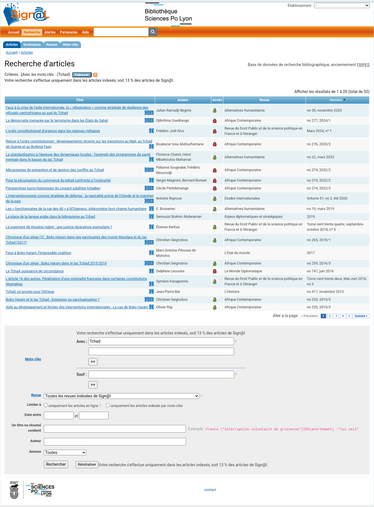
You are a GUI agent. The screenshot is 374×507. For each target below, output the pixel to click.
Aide (85, 32)
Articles (12, 45)
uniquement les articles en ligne (73, 406)
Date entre (32, 415)
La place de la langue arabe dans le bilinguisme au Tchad (50, 216)
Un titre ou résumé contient (26, 428)
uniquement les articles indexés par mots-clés (147, 406)
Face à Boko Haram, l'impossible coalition (38, 253)
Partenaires (69, 32)
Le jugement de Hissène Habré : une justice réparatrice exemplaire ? (59, 227)
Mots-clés (70, 45)
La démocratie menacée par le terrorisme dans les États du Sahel (57, 120)
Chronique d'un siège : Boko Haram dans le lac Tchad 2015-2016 (56, 263)
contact (210, 490)
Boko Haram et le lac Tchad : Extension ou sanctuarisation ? (53, 299)
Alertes (49, 32)
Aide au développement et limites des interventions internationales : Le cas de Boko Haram (77, 307)
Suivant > (361, 316)
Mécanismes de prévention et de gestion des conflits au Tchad (55, 170)
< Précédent (309, 316)
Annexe (35, 451)
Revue (36, 395)
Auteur (35, 441)
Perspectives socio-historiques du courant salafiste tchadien (53, 188)
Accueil (13, 32)
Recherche (32, 32)
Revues (52, 45)
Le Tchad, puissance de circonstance (35, 271)
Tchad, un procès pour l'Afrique (30, 291)
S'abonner (82, 75)
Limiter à (34, 404)
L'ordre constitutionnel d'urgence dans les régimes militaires (53, 131)
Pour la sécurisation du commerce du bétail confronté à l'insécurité (58, 180)
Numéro (336, 100)
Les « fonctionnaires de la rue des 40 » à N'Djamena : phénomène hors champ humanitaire (76, 209)
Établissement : (300, 5)
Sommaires (31, 45)
